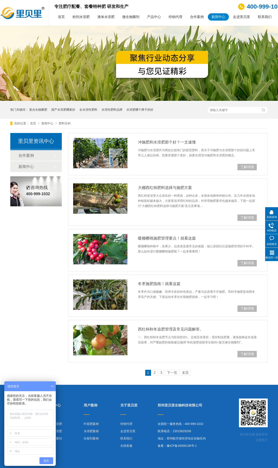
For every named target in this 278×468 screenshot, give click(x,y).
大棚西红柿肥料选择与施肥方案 (165, 188)
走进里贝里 (241, 17)
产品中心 (154, 17)
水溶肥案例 (91, 431)
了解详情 (247, 167)
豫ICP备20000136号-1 (182, 445)
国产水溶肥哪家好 (63, 109)
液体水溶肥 (106, 17)
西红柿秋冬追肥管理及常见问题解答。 (171, 329)
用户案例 (90, 405)
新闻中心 (218, 17)
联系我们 (265, 17)
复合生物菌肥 (38, 109)
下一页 (172, 372)
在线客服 (126, 445)
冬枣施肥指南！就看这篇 (159, 284)
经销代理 (175, 17)
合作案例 (197, 17)
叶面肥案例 (91, 424)
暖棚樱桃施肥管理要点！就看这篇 (167, 238)
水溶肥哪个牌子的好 (139, 109)
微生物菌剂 (130, 17)
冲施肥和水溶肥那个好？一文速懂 (167, 142)
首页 (61, 17)
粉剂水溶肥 (81, 17)
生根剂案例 (91, 438)
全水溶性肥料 (88, 109)
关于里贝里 (128, 405)
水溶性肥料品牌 (111, 109)
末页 (185, 372)
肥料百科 (65, 123)
